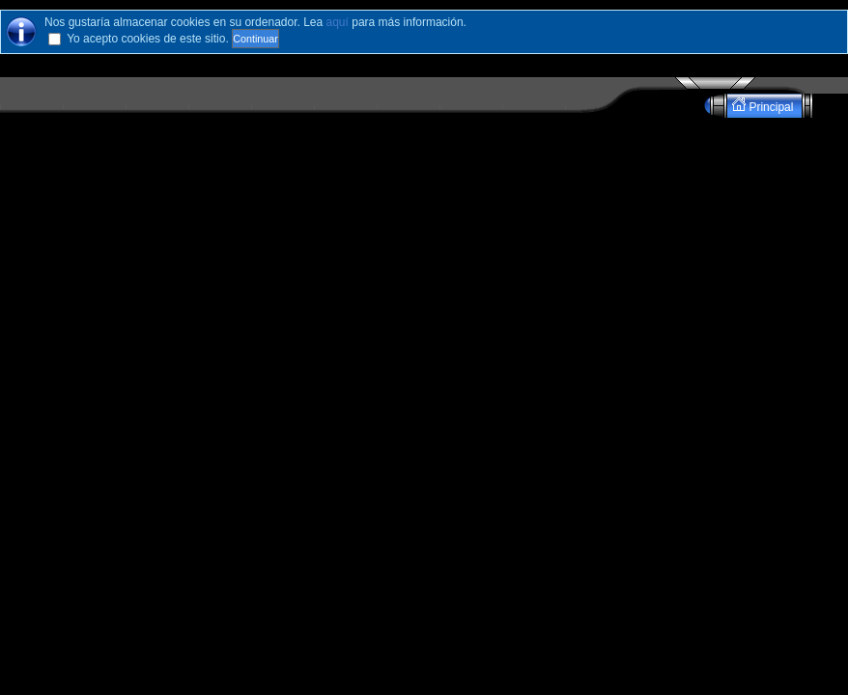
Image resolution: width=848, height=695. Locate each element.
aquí (337, 22)
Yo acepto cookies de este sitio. (148, 38)
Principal (764, 105)
